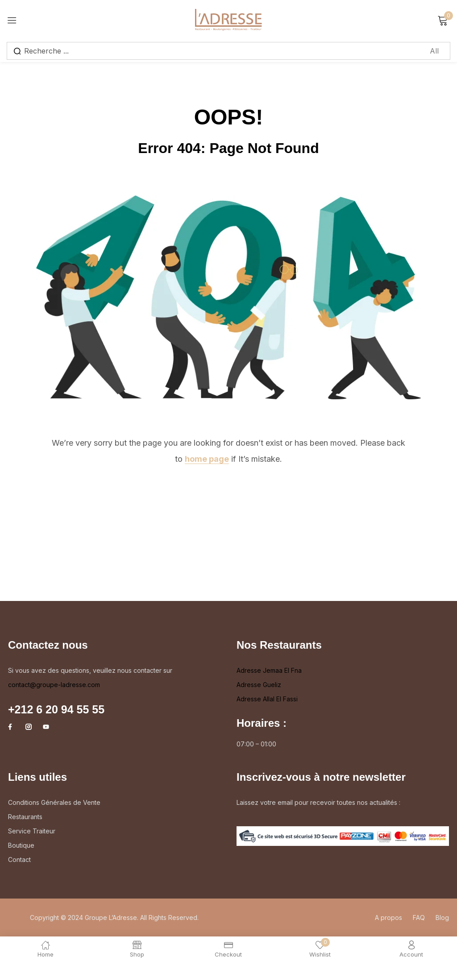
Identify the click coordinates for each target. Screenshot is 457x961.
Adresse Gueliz (259, 684)
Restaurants (25, 816)
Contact (19, 859)
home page (207, 459)
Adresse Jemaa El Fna (269, 670)
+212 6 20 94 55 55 (56, 709)
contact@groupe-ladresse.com (54, 684)
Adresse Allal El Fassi (267, 699)
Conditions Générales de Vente (54, 802)
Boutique (21, 845)
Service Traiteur (31, 831)
